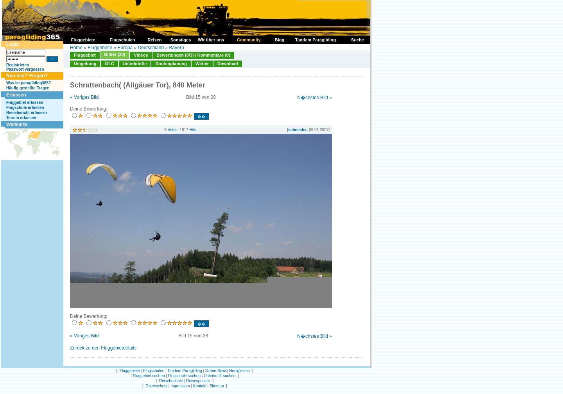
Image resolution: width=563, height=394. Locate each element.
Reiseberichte (171, 381)
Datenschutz (156, 386)
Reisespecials (198, 381)
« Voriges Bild (84, 97)
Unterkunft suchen (219, 376)
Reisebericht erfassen (26, 113)
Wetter (202, 63)
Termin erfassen (21, 118)
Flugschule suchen (184, 376)
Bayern (176, 47)
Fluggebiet (85, 55)
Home (76, 47)
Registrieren (17, 65)
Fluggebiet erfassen (24, 102)
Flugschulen (153, 371)
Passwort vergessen (25, 69)
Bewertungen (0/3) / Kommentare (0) (193, 55)
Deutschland (151, 47)
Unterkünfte (135, 63)
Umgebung (85, 63)
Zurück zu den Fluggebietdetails (103, 348)
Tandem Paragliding (184, 371)
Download (227, 63)
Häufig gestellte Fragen (28, 88)
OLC (109, 63)
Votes (173, 130)
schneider (297, 130)
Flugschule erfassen (25, 107)
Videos (141, 55)
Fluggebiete (100, 47)
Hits (192, 130)
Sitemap (217, 386)
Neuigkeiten (239, 371)
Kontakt (199, 386)
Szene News (216, 371)
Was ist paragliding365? (28, 83)
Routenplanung (171, 63)
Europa (125, 47)
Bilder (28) (115, 54)
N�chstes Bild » (314, 97)
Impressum (180, 386)
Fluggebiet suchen (149, 376)
